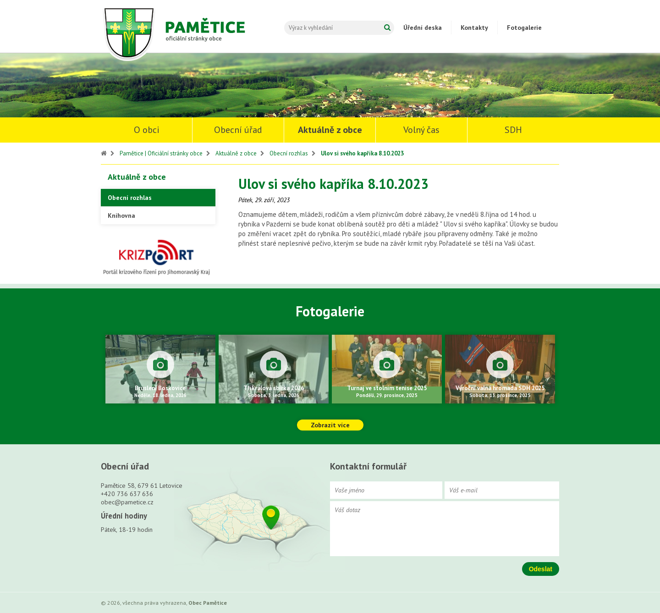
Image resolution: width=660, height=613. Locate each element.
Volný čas (421, 130)
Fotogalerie (524, 27)
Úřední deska (422, 27)
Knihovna (121, 215)
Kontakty (474, 27)
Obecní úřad (238, 130)
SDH (513, 130)
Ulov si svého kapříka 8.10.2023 (362, 153)
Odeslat (540, 569)
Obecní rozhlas (289, 153)
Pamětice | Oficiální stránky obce (161, 153)
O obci (147, 130)
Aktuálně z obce (330, 130)
